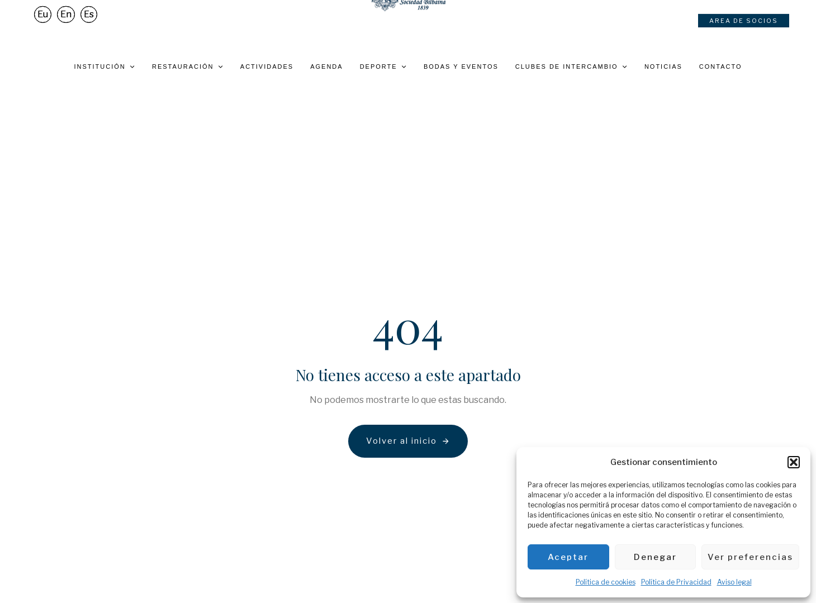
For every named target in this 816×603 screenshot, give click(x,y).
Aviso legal (734, 582)
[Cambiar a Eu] (43, 26)
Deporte (383, 66)
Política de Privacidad (676, 582)
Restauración (188, 66)
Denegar (655, 557)
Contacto (720, 66)
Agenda (326, 66)
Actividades (266, 66)
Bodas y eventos (461, 66)
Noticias (663, 66)
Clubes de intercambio (571, 66)
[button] (793, 462)
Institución (104, 66)
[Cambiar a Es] (89, 26)
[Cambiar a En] (66, 26)
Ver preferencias (750, 557)
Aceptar (568, 557)
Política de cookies (605, 582)
